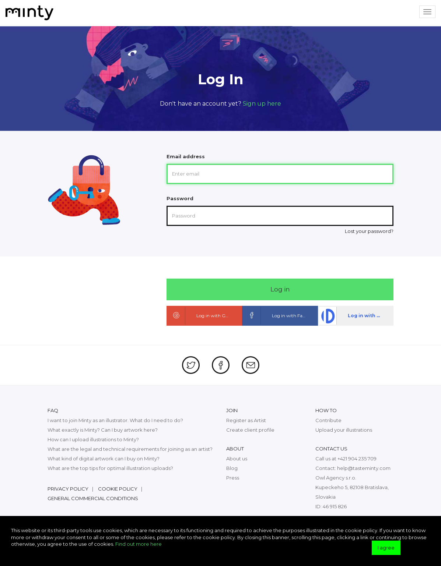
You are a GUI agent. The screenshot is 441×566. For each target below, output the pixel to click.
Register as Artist (246, 420)
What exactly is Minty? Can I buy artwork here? (103, 430)
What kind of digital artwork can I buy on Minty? (104, 458)
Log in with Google (202, 316)
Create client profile (250, 430)
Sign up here (262, 103)
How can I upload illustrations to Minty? (93, 439)
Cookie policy (117, 489)
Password (180, 198)
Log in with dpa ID (355, 316)
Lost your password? (369, 231)
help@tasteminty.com (364, 468)
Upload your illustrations (343, 430)
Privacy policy (68, 489)
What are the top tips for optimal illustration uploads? (110, 468)
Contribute (328, 420)
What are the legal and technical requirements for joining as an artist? (130, 449)
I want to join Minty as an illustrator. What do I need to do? (115, 420)
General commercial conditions (93, 498)
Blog (232, 468)
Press (232, 478)
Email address (186, 156)
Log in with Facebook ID (280, 316)
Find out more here (138, 544)
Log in (280, 289)
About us (236, 458)
